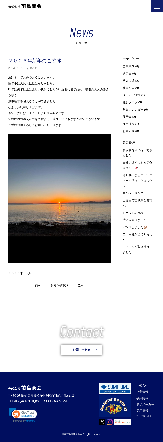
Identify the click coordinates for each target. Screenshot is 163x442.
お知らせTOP (60, 285)
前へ (38, 285)
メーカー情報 (131, 95)
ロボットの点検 (133, 213)
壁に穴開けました (134, 220)
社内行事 (128, 88)
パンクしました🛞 (135, 227)
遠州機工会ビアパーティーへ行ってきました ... (137, 181)
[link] (23, 415)
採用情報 (128, 124)
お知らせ (128, 131)
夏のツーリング (133, 193)
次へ (81, 285)
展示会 (127, 116)
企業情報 (142, 391)
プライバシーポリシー (145, 416)
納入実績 (128, 80)
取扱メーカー (145, 404)
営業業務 (128, 66)
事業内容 (142, 398)
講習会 (127, 73)
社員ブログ (130, 102)
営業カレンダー (133, 109)
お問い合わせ (81, 349)
